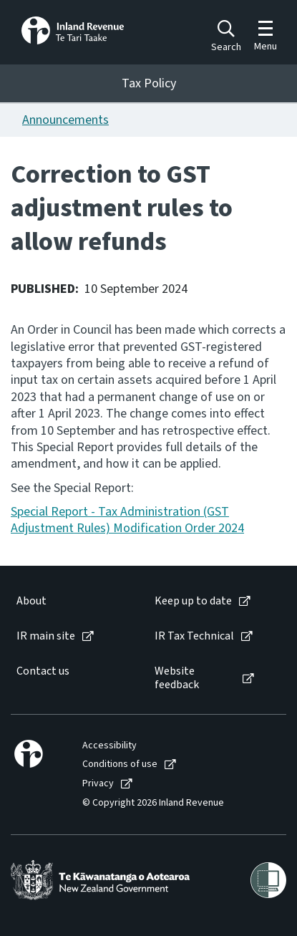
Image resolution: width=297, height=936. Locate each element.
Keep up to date (193, 601)
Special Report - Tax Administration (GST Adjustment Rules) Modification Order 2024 (127, 520)
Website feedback (177, 678)
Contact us (42, 671)
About (31, 601)
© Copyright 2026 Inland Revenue (153, 803)
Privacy (98, 784)
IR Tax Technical (194, 636)
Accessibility (109, 746)
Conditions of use (119, 764)
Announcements (65, 120)
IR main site (45, 636)
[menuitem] (70, 601)
